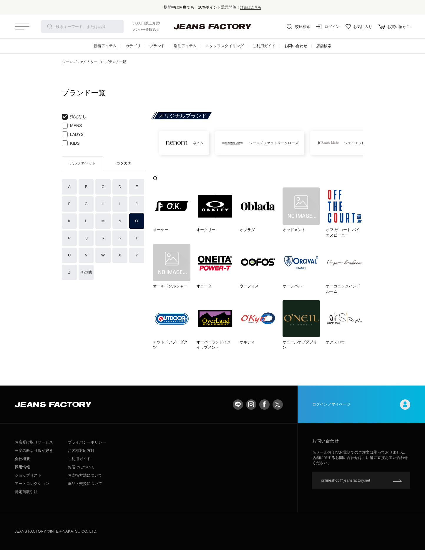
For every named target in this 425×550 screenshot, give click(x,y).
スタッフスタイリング (224, 46)
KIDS (71, 143)
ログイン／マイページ (361, 404)
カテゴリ (133, 46)
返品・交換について (85, 483)
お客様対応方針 (81, 450)
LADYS (73, 134)
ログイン (328, 26)
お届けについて (81, 467)
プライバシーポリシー (87, 442)
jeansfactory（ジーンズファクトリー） (212, 26)
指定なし (74, 117)
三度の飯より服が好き (34, 450)
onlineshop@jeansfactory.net (345, 480)
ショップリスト (28, 475)
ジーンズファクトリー (79, 62)
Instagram (251, 404)
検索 (49, 26)
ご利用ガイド (264, 46)
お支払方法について (85, 475)
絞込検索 (298, 26)
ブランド (157, 46)
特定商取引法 (26, 492)
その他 (86, 272)
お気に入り (359, 26)
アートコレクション (32, 483)
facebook (264, 404)
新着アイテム (105, 46)
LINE (238, 404)
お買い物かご (394, 26)
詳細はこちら (250, 7)
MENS (72, 126)
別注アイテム (185, 46)
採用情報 (22, 467)
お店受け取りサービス (34, 442)
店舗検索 (323, 46)
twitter (278, 404)
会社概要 (22, 459)
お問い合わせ (295, 46)
